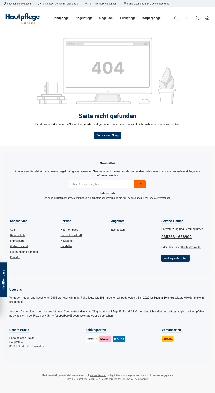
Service (66, 221)
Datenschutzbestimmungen (72, 198)
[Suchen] (176, 18)
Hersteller (66, 246)
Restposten (118, 229)
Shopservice (18, 221)
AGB (124, 198)
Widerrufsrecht (19, 246)
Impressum (17, 240)
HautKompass (69, 229)
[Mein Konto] (197, 18)
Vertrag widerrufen (175, 258)
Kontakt (15, 257)
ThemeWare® (141, 379)
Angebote (118, 221)
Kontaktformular (191, 247)
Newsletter (67, 240)
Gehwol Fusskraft (71, 235)
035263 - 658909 (176, 237)
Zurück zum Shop (107, 135)
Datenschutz (17, 235)
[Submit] (140, 184)
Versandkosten (98, 375)
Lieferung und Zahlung (24, 251)
